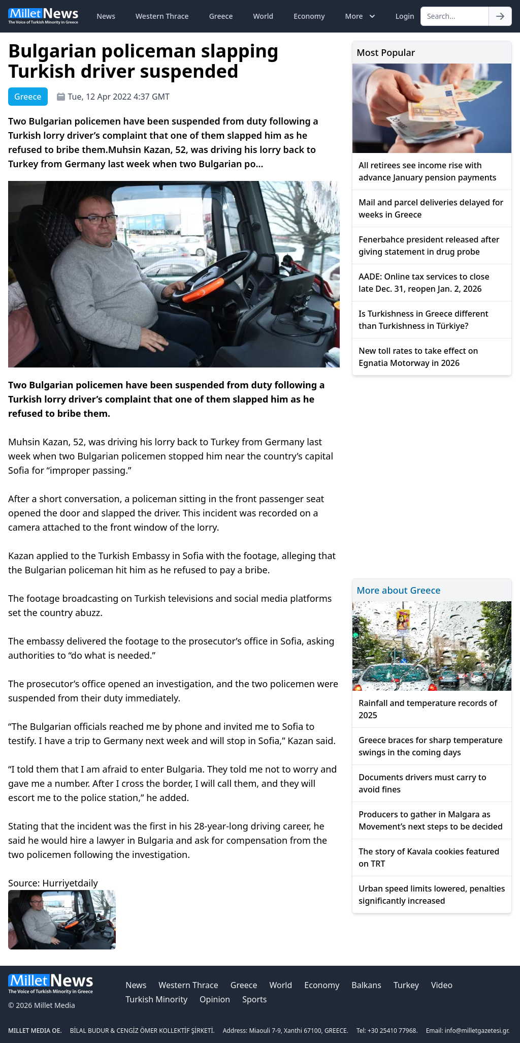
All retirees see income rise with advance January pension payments (427, 171)
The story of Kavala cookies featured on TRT (429, 857)
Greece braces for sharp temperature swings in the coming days (430, 746)
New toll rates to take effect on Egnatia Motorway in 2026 (418, 357)
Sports (254, 999)
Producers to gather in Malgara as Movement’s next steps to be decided (430, 820)
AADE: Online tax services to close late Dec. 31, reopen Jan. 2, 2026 (424, 282)
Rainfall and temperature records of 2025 (428, 709)
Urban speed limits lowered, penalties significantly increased (432, 894)
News (105, 16)
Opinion (215, 999)
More (361, 16)
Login (405, 16)
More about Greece (398, 590)
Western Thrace (162, 16)
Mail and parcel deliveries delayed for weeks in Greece (431, 208)
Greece (221, 16)
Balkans (366, 985)
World (263, 16)
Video (441, 985)
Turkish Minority (156, 999)
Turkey (406, 985)
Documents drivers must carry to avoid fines (422, 783)
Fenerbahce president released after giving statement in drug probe (429, 245)
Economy (309, 16)
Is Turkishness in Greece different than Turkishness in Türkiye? (423, 319)
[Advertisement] (432, 475)
